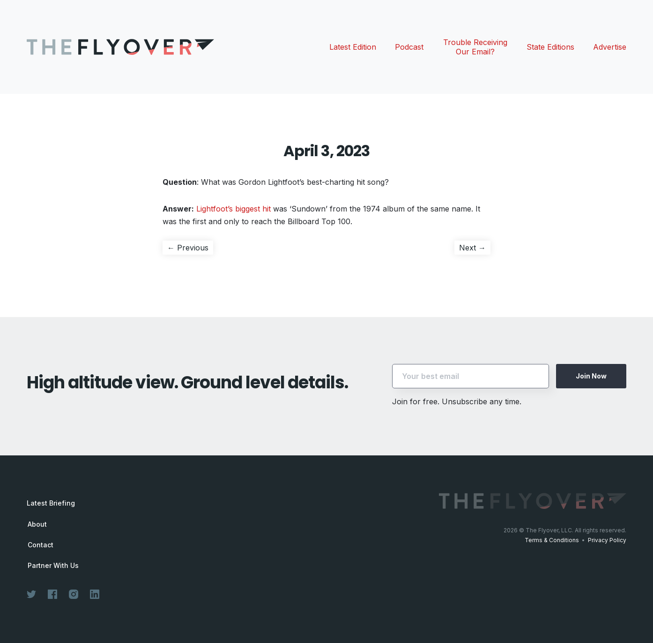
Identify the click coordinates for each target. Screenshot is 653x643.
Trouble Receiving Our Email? (475, 47)
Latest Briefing (51, 503)
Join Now (591, 376)
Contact (40, 545)
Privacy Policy (607, 540)
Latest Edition (352, 47)
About (37, 524)
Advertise (609, 47)
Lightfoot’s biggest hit (233, 208)
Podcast (409, 47)
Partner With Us (53, 565)
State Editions (550, 47)
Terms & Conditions (552, 540)
